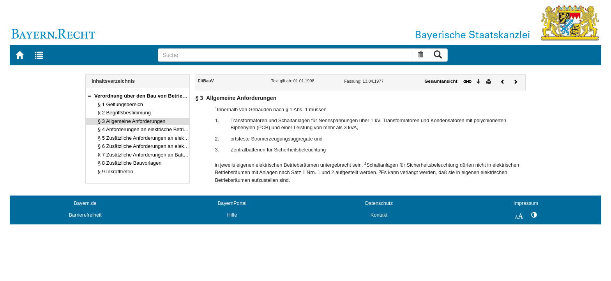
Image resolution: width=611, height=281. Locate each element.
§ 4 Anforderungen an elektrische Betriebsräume (152, 129)
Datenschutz (379, 203)
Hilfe (232, 215)
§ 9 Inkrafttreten (115, 171)
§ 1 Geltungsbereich (120, 104)
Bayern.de (85, 203)
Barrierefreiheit (85, 215)
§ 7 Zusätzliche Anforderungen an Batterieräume (152, 155)
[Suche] (285, 55)
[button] (89, 96)
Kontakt (379, 215)
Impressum (526, 203)
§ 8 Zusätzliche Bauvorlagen (129, 163)
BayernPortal (232, 203)
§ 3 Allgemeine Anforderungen (132, 121)
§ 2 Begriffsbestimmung (124, 113)
